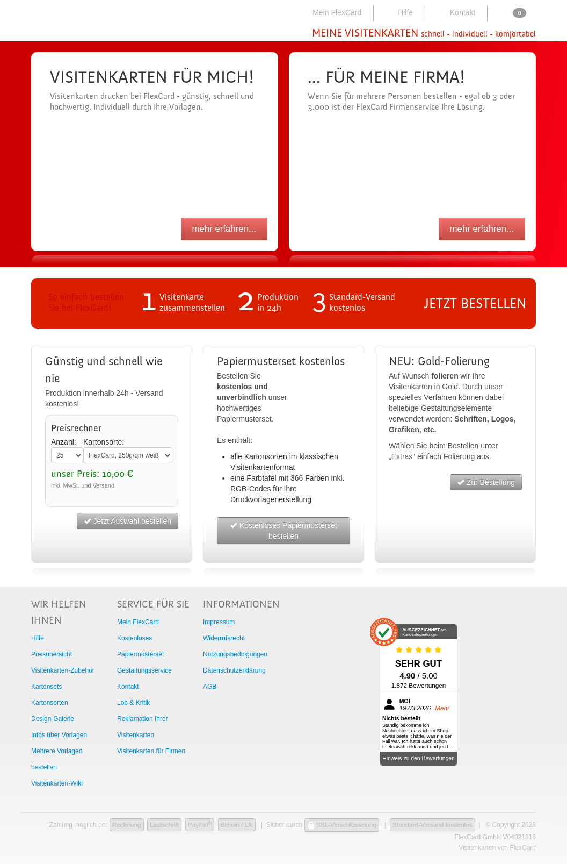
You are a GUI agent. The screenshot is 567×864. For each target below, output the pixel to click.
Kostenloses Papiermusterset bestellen (283, 530)
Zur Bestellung (486, 482)
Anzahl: (63, 442)
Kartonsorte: (103, 442)
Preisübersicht (51, 654)
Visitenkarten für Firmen (151, 751)
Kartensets (46, 686)
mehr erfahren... (224, 229)
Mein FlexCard (330, 12)
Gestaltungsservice (144, 670)
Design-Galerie (52, 719)
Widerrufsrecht (224, 638)
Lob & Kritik (133, 702)
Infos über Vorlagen (59, 735)
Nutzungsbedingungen (235, 654)
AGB (209, 686)
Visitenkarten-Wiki (57, 783)
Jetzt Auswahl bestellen (127, 521)
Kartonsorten (49, 702)
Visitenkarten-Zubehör (63, 670)
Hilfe (398, 12)
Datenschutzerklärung (234, 670)
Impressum (219, 622)
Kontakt (455, 12)
